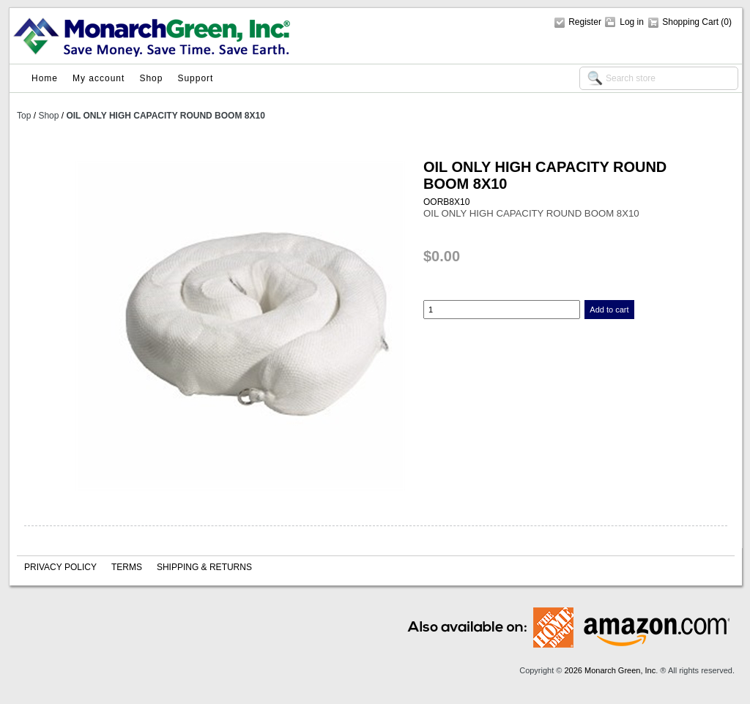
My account (99, 78)
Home (44, 78)
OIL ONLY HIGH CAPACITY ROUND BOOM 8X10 (165, 116)
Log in (632, 22)
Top (24, 116)
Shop (151, 78)
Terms (126, 567)
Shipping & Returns (204, 567)
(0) (726, 22)
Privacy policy (60, 567)
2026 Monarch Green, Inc (610, 670)
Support (195, 78)
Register (584, 22)
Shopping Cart (691, 22)
